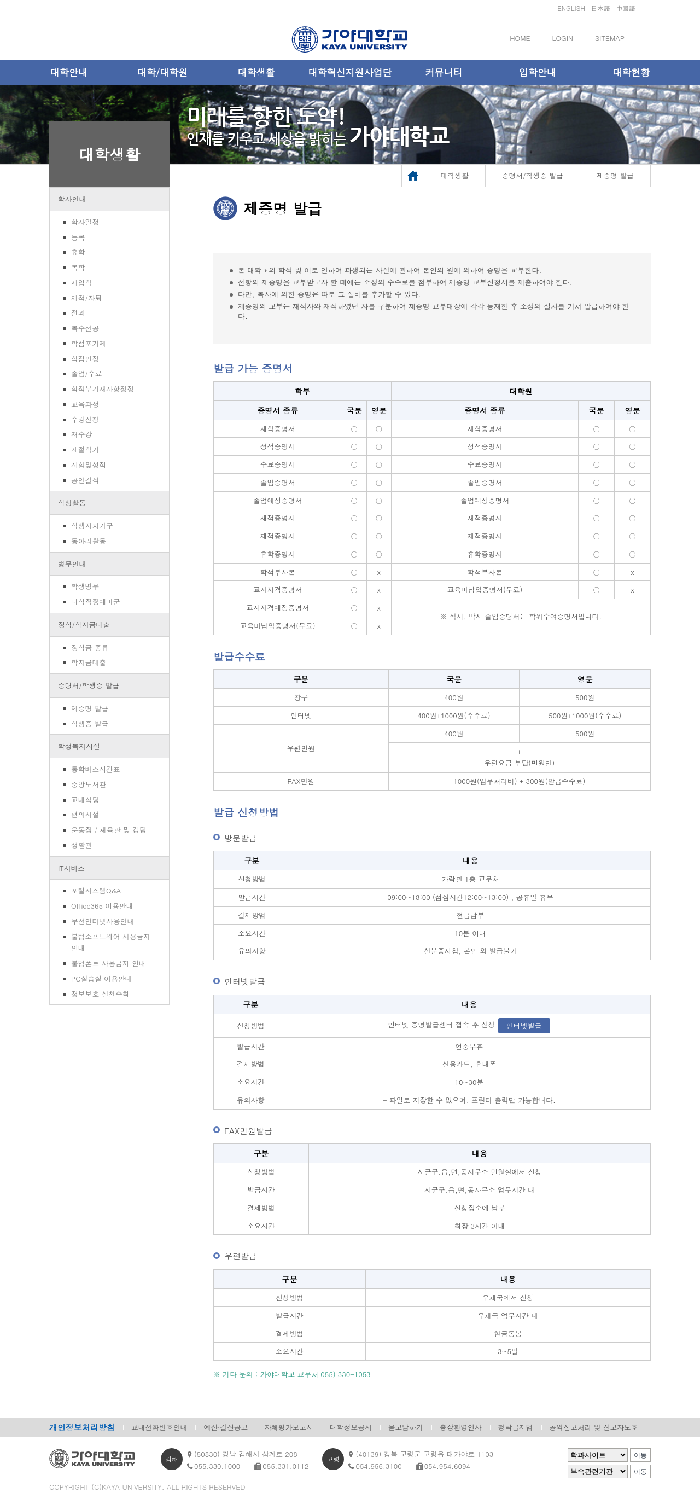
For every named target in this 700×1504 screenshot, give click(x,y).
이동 (640, 1455)
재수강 (81, 434)
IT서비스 (71, 868)
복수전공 (85, 328)
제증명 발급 (89, 708)
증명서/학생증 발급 (88, 685)
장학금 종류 (89, 647)
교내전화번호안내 (159, 1427)
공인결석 (85, 480)
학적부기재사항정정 (102, 389)
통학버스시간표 (95, 769)
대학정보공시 (351, 1427)
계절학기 (85, 449)
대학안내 (69, 72)
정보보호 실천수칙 (100, 994)
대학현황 (631, 72)
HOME (520, 38)
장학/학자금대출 (84, 624)
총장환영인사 (461, 1427)
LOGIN (562, 38)
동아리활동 (88, 541)
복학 (78, 267)
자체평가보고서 (288, 1427)
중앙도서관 (88, 784)
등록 (78, 237)
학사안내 (72, 199)
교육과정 (85, 404)
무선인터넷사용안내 (102, 921)
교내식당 (85, 799)
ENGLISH (571, 8)
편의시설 (85, 814)
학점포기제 (88, 343)
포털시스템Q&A (96, 890)
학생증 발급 (89, 723)
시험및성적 (88, 465)
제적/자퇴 (86, 298)
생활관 (81, 845)
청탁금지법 (515, 1427)
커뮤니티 (443, 72)
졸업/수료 (86, 373)
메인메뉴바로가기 (0, 0)
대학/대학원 (162, 72)
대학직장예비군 (95, 601)
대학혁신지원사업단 (350, 72)
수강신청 (85, 419)
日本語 (600, 8)
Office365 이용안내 (102, 906)
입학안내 (537, 72)
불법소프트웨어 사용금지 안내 (110, 942)
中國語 (625, 8)
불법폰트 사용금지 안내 (108, 963)
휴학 (78, 252)
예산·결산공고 (225, 1427)
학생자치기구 (92, 525)
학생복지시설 (79, 746)
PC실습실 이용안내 (101, 978)
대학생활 (256, 72)
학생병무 (85, 586)
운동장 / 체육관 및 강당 (109, 829)
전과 (78, 312)
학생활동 (72, 502)
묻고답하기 (405, 1427)
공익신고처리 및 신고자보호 (594, 1427)
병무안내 (72, 564)
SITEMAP (610, 38)
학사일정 (85, 222)
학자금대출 (88, 662)
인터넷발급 (524, 1025)
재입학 (81, 282)
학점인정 (85, 358)
